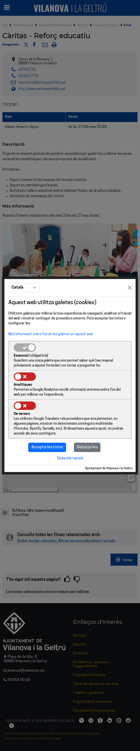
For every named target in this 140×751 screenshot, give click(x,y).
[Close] (130, 288)
